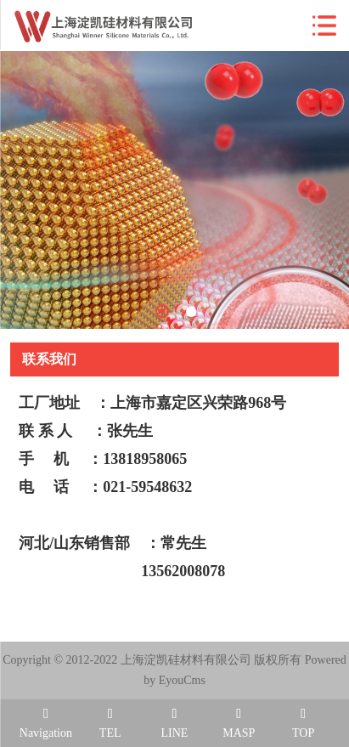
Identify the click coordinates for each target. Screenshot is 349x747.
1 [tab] (162, 311)
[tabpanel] (174, 190)
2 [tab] (191, 312)
